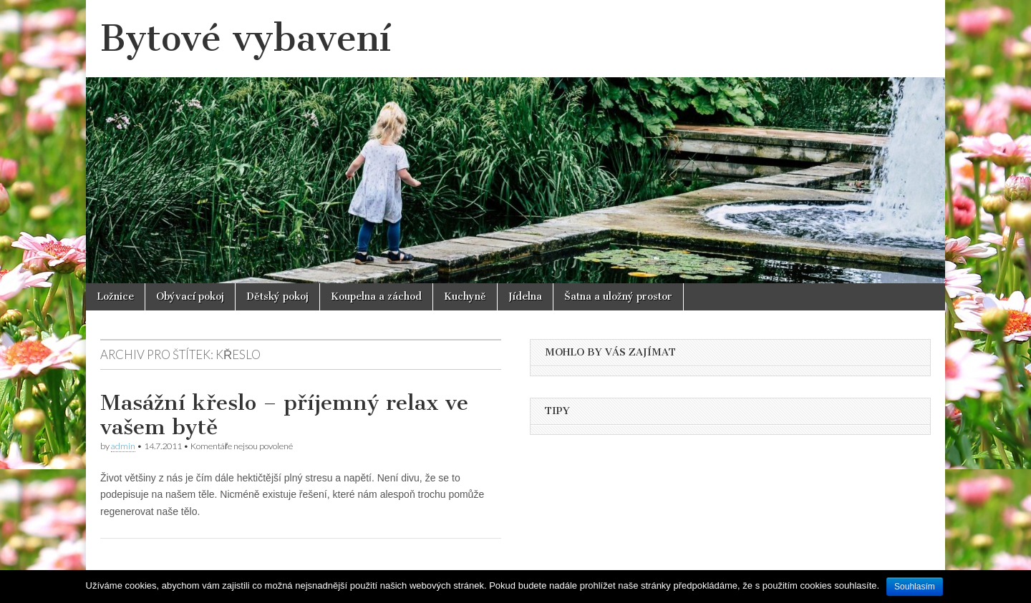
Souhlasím (914, 587)
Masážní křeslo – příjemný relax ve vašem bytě (284, 415)
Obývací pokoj (190, 296)
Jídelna (525, 296)
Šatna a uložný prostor (618, 296)
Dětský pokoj (277, 296)
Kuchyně (465, 296)
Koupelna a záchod (376, 296)
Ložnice (115, 296)
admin (123, 446)
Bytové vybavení (245, 38)
